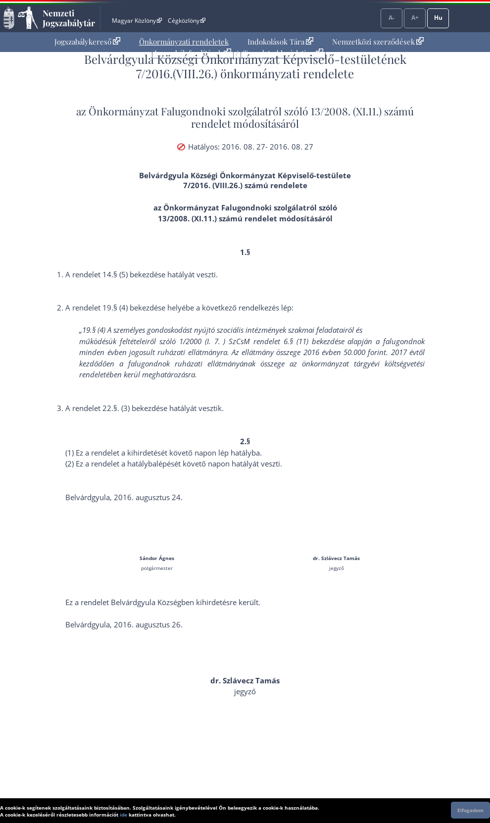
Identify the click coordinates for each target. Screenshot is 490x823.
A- (391, 17)
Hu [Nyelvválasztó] (438, 17)
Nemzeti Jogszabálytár (69, 17)
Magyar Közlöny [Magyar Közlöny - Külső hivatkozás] (137, 20)
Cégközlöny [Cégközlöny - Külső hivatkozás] (186, 20)
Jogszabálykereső (87, 42)
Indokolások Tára (280, 42)
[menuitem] (87, 42)
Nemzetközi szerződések (378, 42)
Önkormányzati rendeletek (184, 42)
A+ (415, 17)
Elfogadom (470, 810)
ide (123, 814)
